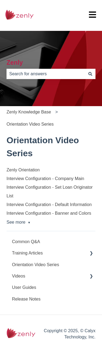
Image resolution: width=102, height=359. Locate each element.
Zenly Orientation (23, 170)
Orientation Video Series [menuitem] (35, 264)
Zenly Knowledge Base (29, 112)
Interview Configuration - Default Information (49, 204)
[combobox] (46, 74)
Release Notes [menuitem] (26, 299)
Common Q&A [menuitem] (26, 241)
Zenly (15, 62)
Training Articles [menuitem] (27, 253)
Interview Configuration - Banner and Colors (49, 213)
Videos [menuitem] (18, 276)
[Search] (90, 74)
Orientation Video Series (30, 124)
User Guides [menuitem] (24, 287)
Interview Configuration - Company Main (45, 178)
